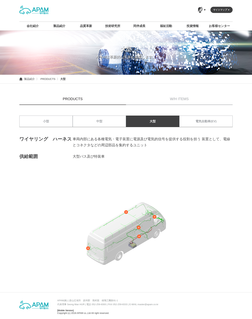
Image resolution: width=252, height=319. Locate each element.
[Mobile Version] (65, 310)
